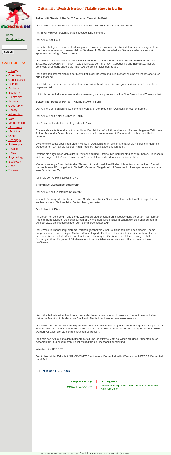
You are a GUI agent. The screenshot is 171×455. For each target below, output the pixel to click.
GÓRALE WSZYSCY (79, 387)
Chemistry (14, 75)
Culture (13, 84)
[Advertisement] (101, 280)
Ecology (13, 88)
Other (12, 135)
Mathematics (16, 122)
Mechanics (15, 127)
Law (11, 118)
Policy (12, 153)
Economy (14, 92)
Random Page (15, 39)
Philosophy (15, 144)
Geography (15, 105)
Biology (13, 71)
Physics (13, 148)
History (13, 110)
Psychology (15, 157)
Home (10, 35)
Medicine (14, 131)
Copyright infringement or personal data (99, 453)
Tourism (13, 170)
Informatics (15, 114)
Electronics (15, 97)
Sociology (14, 161)
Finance (13, 101)
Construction (16, 79)
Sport (11, 166)
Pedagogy (14, 140)
